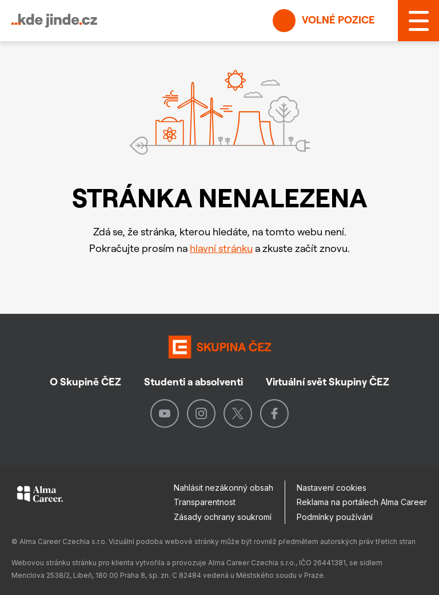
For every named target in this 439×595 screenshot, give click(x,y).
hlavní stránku (221, 248)
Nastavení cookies (331, 487)
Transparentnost (205, 502)
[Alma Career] (40, 495)
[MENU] (418, 20)
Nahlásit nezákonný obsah (223, 487)
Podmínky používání (335, 517)
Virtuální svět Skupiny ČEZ (327, 381)
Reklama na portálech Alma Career (362, 502)
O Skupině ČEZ (85, 381)
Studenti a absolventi (193, 381)
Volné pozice (324, 20)
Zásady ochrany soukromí (223, 517)
